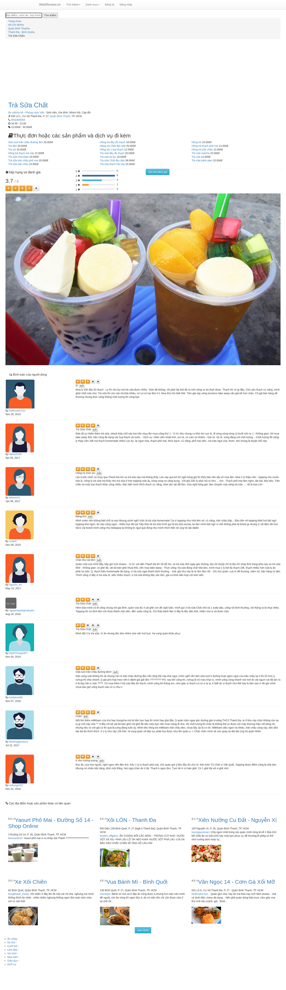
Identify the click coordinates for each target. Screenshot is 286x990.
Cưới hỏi (12, 946)
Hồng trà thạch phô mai (205, 145)
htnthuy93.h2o (17, 410)
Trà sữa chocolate (18, 156)
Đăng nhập (126, 4)
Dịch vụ (11, 964)
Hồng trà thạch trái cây (21, 153)
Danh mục (92, 4)
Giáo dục (12, 960)
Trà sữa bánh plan (202, 160)
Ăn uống (12, 938)
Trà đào (12, 145)
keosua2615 (15, 838)
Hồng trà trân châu (202, 149)
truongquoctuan (200, 832)
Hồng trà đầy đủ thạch (112, 142)
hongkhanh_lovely (18, 893)
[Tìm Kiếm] (50, 15)
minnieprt (105, 893)
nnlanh (13, 541)
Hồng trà (196, 142)
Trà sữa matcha (200, 153)
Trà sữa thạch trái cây (112, 164)
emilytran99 (15, 697)
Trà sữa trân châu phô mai (23, 160)
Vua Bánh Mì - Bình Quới (137, 882)
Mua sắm (12, 957)
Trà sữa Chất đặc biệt (112, 160)
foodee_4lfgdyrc (109, 835)
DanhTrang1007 (18, 653)
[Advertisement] (143, 68)
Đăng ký (109, 4)
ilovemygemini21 (18, 741)
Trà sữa (196, 156)
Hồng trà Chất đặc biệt (113, 145)
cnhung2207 (16, 785)
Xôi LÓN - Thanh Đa (131, 820)
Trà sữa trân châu (18, 164)
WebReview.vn (50, 4)
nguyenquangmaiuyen (21, 610)
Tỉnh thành (73, 4)
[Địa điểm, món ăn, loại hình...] (23, 15)
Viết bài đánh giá (157, 171)
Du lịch (11, 942)
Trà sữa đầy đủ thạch (112, 153)
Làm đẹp (12, 949)
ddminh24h (15, 454)
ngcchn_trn (15, 584)
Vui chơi (12, 953)
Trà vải (12, 149)
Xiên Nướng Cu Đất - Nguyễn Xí (237, 820)
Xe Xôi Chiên (31, 882)
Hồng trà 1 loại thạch (112, 149)
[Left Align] (8, 188)
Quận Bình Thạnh (60, 116)
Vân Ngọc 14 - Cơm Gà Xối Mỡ (236, 882)
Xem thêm (143, 930)
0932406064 (18, 119)
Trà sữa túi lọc (108, 156)
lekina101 (14, 497)
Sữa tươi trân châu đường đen (25, 142)
